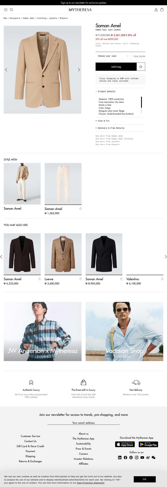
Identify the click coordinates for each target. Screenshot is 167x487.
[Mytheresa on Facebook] (125, 457)
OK (145, 479)
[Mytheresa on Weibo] (148, 457)
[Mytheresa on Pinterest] (131, 457)
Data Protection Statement (90, 483)
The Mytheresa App (83, 438)
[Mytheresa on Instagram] (137, 457)
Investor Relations (83, 459)
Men (5, 18)
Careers (83, 453)
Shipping (30, 456)
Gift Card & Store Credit (30, 446)
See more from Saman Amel (109, 136)
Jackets (53, 18)
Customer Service (30, 436)
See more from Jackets (108, 141)
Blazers (64, 18)
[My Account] (156, 10)
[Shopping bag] (162, 10)
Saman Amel (28, 18)
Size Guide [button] (139, 56)
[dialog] (83, 479)
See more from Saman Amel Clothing (114, 138)
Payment (30, 451)
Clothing (41, 18)
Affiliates (83, 463)
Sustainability (83, 443)
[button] (6, 69)
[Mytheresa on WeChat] (153, 457)
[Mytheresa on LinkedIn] (120, 457)
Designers (15, 18)
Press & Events (83, 448)
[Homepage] (83, 9)
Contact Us (30, 441)
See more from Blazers (108, 144)
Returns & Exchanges (30, 461)
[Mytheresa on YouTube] (142, 457)
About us (83, 433)
